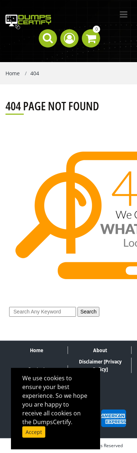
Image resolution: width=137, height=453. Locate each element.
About (100, 350)
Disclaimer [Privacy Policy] (100, 365)
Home (12, 73)
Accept (34, 432)
